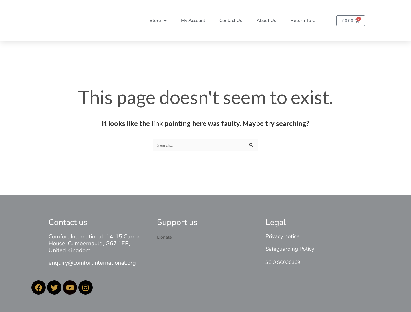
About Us (266, 20)
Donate (164, 237)
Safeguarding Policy (289, 249)
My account (193, 20)
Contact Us (230, 20)
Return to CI (304, 20)
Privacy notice (282, 236)
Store (158, 20)
